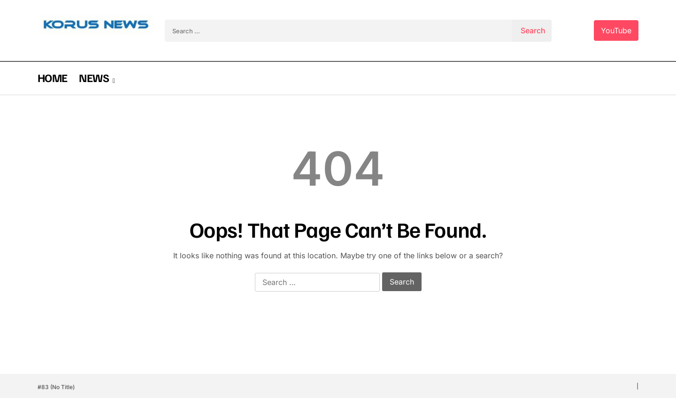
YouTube (616, 30)
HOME (52, 77)
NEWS (93, 77)
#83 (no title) (56, 386)
